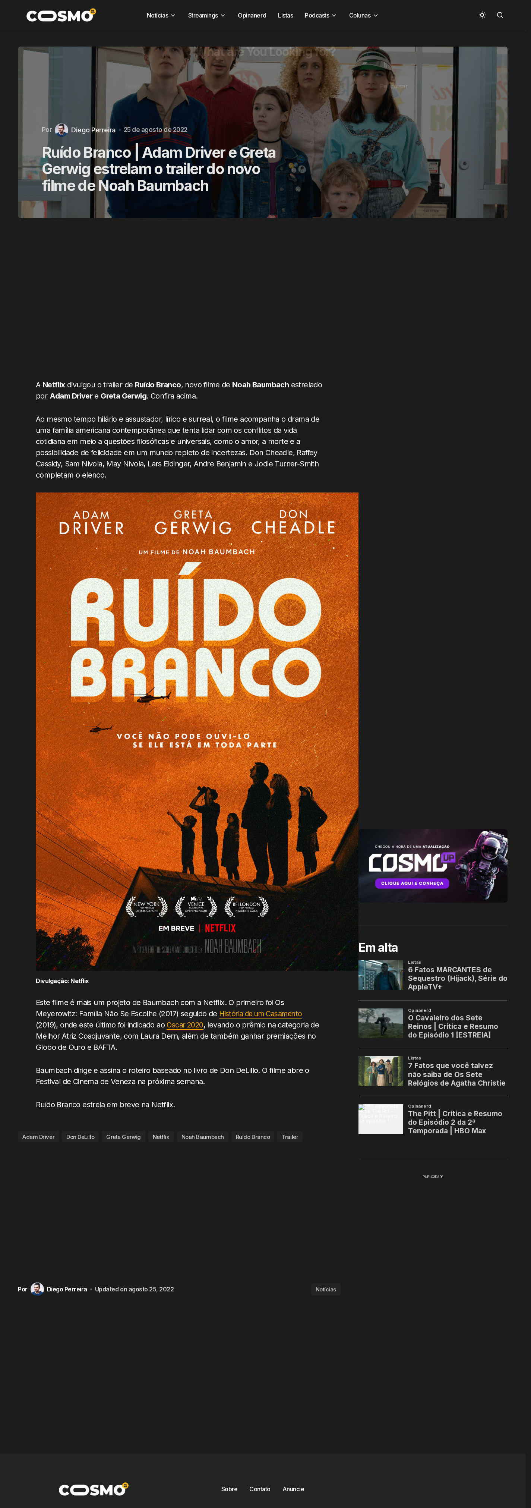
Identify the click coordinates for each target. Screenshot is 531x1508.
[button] (482, 14)
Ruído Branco (253, 1136)
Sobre (229, 1489)
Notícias (326, 1289)
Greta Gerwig (123, 1136)
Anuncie (293, 1489)
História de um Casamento (263, 1013)
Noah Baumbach (202, 1136)
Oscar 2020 (186, 1024)
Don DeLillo (80, 1136)
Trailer (290, 1136)
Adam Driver (38, 1136)
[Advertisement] (182, 303)
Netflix (161, 1136)
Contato (260, 1489)
